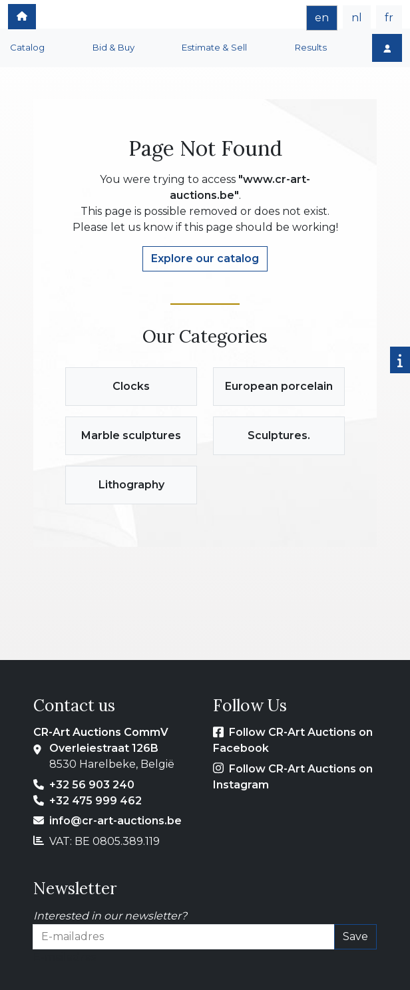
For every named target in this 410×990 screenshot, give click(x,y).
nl (356, 17)
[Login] (387, 48)
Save (355, 936)
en (322, 17)
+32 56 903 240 (91, 784)
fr (389, 17)
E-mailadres (64, 957)
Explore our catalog (205, 258)
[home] (22, 16)
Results (311, 47)
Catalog (27, 47)
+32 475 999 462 (95, 800)
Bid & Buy (113, 47)
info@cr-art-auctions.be (115, 820)
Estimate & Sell (214, 47)
